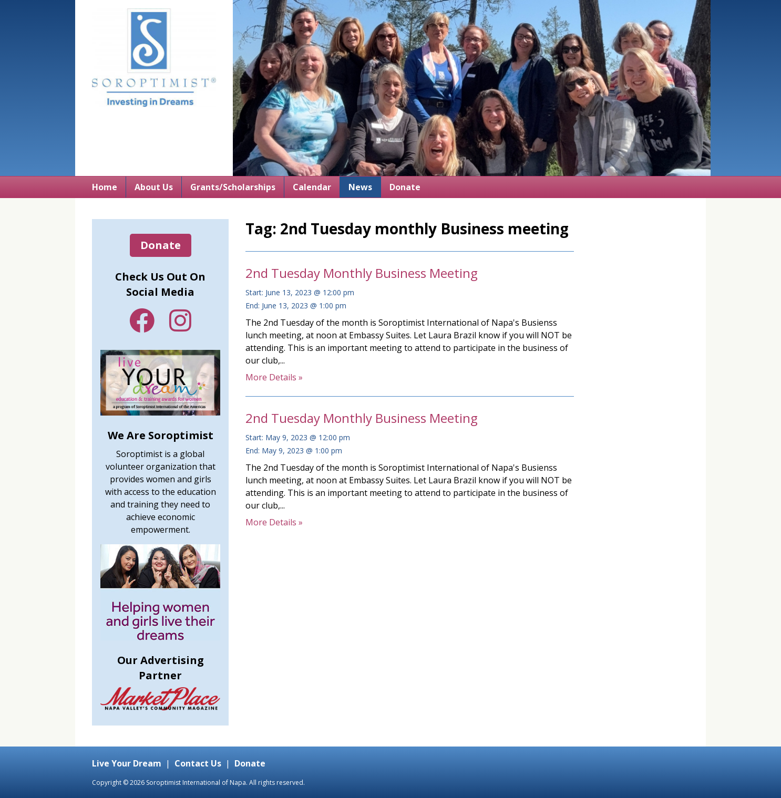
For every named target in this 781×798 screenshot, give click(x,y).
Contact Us (197, 763)
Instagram (180, 320)
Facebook (142, 320)
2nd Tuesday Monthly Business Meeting (361, 273)
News (360, 187)
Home (104, 187)
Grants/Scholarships (232, 187)
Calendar (312, 187)
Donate (404, 187)
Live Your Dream (126, 763)
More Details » (274, 377)
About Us (154, 187)
